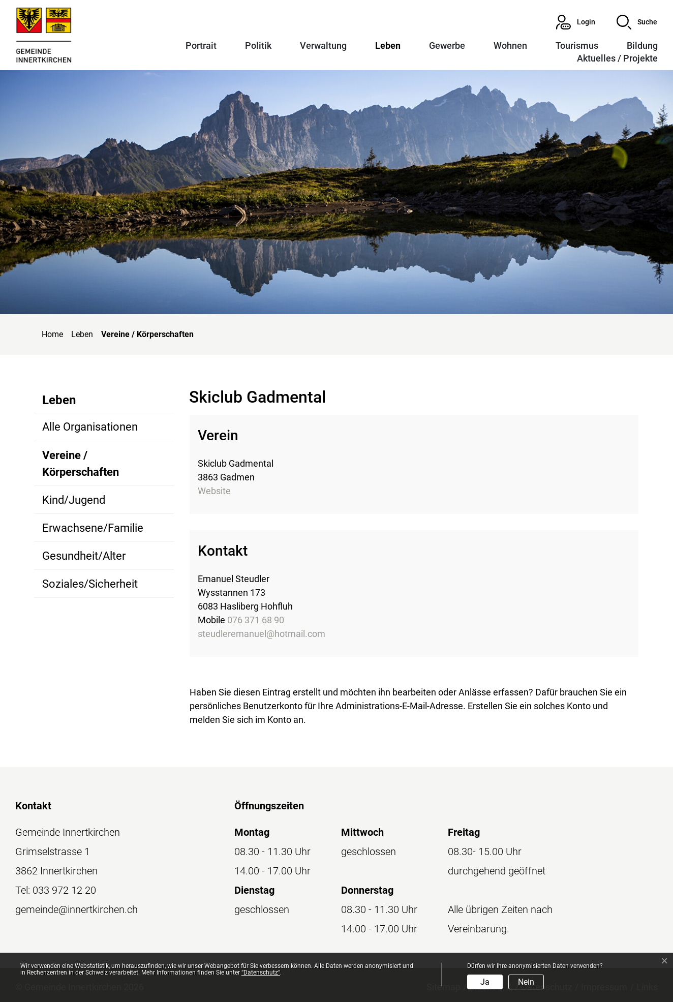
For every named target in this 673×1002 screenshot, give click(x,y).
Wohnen (510, 45)
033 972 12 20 (64, 890)
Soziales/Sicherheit (90, 584)
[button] (637, 22)
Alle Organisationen (90, 426)
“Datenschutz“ (260, 972)
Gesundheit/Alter (84, 556)
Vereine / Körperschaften (80, 467)
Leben (388, 45)
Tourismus (577, 45)
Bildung (642, 45)
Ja (485, 982)
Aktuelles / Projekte (617, 58)
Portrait (201, 45)
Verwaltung (323, 45)
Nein (526, 982)
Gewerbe (447, 45)
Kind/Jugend (73, 500)
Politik (258, 45)
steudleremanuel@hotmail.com (261, 633)
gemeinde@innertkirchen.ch (76, 909)
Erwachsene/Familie (92, 528)
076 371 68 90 (255, 620)
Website (214, 490)
